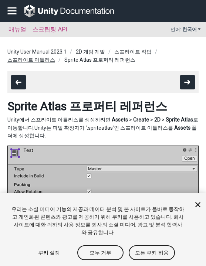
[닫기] (197, 205)
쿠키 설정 (49, 253)
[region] (103, 229)
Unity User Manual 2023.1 (37, 52)
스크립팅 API (50, 29)
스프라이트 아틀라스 (31, 60)
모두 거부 (101, 253)
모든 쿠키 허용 (152, 253)
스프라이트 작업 (133, 52)
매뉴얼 (17, 29)
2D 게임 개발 (90, 52)
